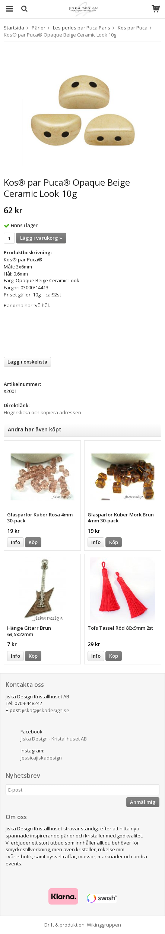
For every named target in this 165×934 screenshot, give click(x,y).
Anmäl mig (143, 802)
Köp (33, 542)
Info (15, 542)
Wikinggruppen (104, 924)
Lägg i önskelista (27, 361)
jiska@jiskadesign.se (45, 710)
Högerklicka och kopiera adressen (42, 412)
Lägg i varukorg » (41, 238)
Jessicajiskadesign (41, 757)
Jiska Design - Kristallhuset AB (53, 738)
